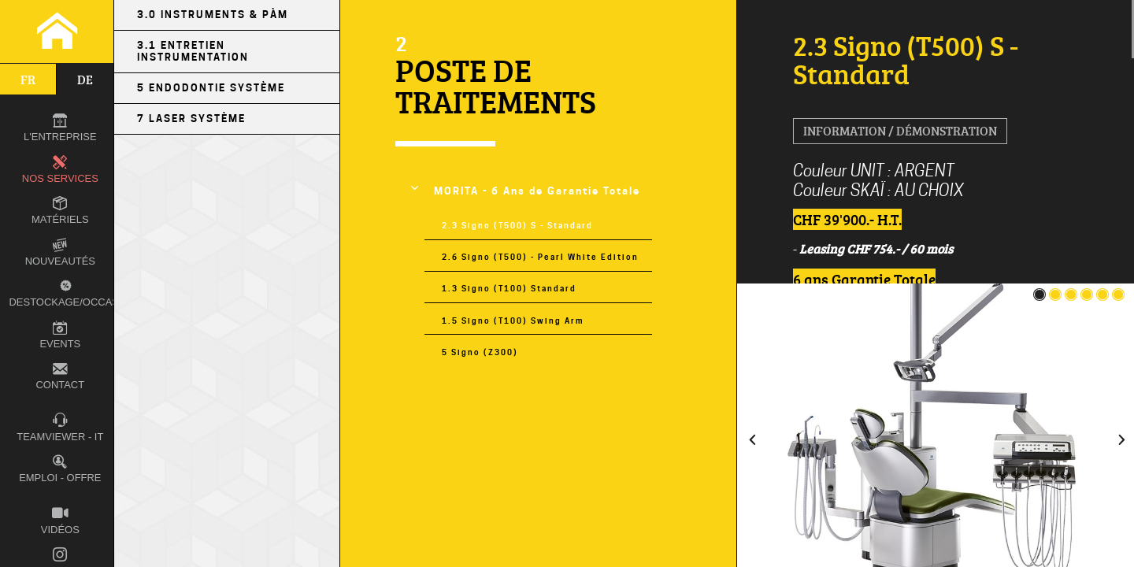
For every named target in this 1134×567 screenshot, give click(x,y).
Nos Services (60, 169)
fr (27, 79)
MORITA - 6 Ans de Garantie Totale (537, 191)
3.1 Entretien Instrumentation (193, 51)
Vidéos (60, 520)
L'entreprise (60, 128)
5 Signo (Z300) (480, 352)
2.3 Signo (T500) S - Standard (517, 225)
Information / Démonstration (900, 130)
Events (59, 335)
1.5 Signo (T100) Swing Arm (513, 320)
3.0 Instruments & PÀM (212, 14)
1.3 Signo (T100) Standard (509, 288)
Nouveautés (60, 252)
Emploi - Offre (60, 469)
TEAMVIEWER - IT (60, 427)
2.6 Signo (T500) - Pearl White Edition (540, 256)
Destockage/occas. (63, 293)
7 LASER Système (191, 118)
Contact (59, 376)
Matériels (60, 210)
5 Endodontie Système (211, 88)
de (85, 79)
